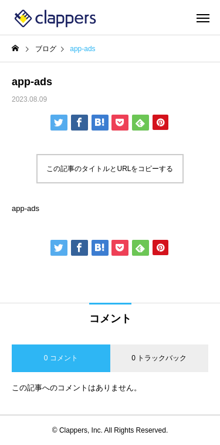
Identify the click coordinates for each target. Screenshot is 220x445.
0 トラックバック (159, 358)
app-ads (25, 208)
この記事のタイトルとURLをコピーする (109, 169)
